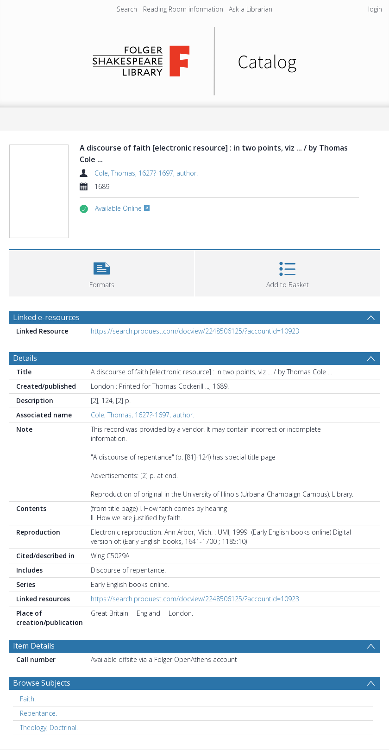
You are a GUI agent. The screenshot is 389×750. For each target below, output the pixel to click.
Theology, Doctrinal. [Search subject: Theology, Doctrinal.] (49, 727)
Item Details (34, 646)
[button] (101, 272)
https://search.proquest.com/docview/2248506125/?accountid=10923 (195, 331)
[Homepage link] (195, 58)
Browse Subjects (41, 683)
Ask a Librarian (250, 9)
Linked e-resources (46, 317)
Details (25, 358)
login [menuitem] (375, 9)
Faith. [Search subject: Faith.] (28, 698)
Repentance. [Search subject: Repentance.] (38, 713)
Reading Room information (183, 9)
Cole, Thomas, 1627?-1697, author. (146, 173)
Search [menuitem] (127, 9)
